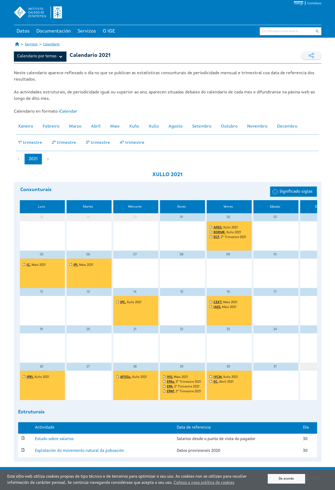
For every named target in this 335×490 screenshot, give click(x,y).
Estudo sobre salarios (54, 439)
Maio (115, 126)
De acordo (286, 478)
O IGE (109, 31)
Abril (96, 126)
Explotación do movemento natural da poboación (79, 451)
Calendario (51, 44)
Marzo (75, 126)
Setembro (201, 126)
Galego (298, 3)
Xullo (154, 126)
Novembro (257, 126)
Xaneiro (25, 126)
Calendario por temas (37, 56)
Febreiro (51, 126)
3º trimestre (98, 143)
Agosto (175, 126)
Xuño (134, 126)
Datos (23, 31)
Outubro (229, 126)
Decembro (287, 126)
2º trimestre (64, 143)
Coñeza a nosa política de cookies (204, 483)
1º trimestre (30, 143)
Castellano (314, 3)
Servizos (87, 31)
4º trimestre (132, 143)
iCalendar (68, 111)
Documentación (53, 31)
